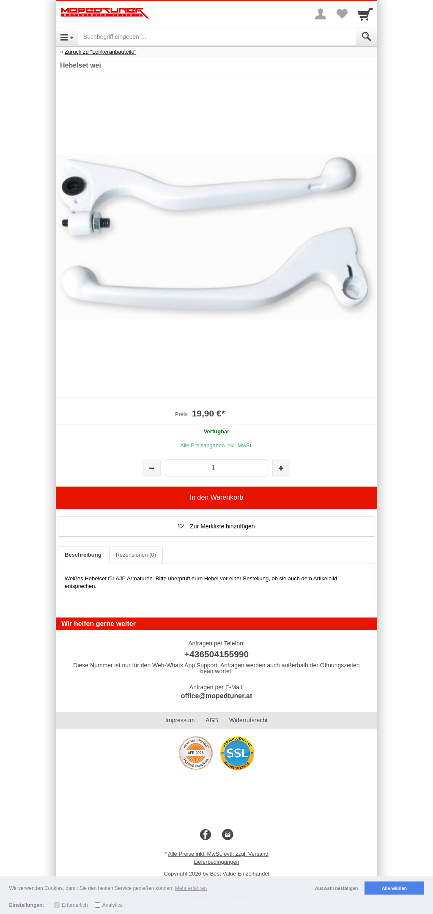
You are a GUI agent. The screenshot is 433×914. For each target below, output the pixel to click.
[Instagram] (227, 835)
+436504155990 (216, 654)
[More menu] (320, 14)
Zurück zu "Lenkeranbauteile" (101, 52)
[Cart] (365, 14)
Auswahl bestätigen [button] (336, 888)
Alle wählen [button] (394, 888)
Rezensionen (136, 555)
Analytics (112, 905)
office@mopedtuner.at (216, 695)
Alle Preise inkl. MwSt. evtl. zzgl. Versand (218, 854)
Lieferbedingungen (216, 862)
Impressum (180, 720)
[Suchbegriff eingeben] (217, 37)
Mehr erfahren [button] (191, 888)
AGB (212, 720)
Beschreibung (83, 555)
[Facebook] (205, 835)
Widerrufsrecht (248, 720)
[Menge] (216, 468)
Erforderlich (75, 905)
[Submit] (366, 36)
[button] (216, 527)
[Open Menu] (67, 36)
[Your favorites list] (341, 14)
